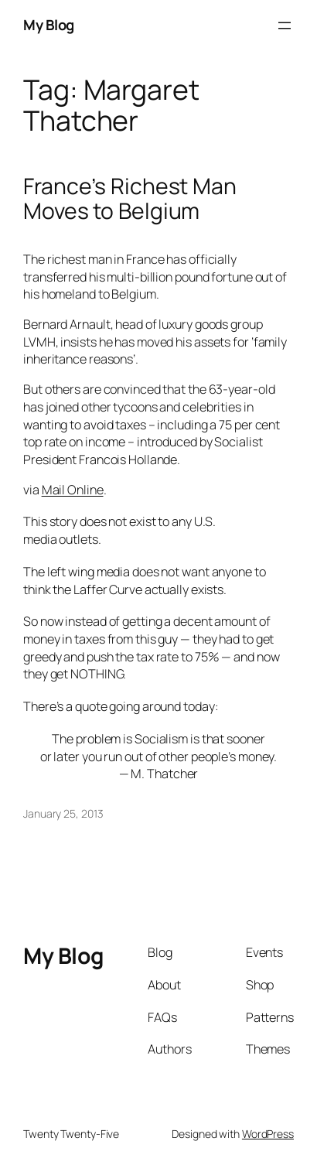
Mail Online (73, 489)
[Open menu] (284, 25)
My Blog (48, 25)
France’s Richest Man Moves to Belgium (130, 199)
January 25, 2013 (63, 813)
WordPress (268, 1133)
